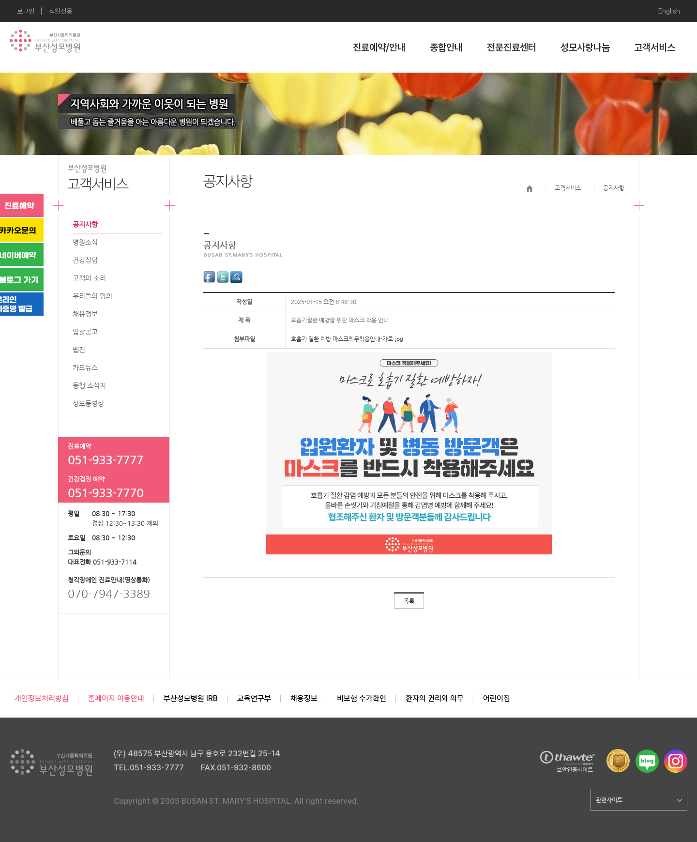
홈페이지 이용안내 (116, 698)
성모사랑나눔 (585, 47)
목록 (409, 600)
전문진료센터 (511, 47)
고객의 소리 (89, 278)
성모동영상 (88, 403)
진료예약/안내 (379, 47)
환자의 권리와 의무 (435, 698)
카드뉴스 (85, 367)
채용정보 (85, 314)
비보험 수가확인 (361, 698)
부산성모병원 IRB (191, 698)
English (669, 11)
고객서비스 (654, 47)
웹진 (79, 349)
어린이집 (496, 698)
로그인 (25, 11)
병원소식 (85, 242)
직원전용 (60, 11)
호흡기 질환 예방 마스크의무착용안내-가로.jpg (347, 339)
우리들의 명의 (92, 296)
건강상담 (85, 260)
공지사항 (85, 224)
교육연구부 (254, 698)
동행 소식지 (89, 385)
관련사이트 (639, 799)
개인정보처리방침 (42, 698)
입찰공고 (85, 332)
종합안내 (446, 47)
